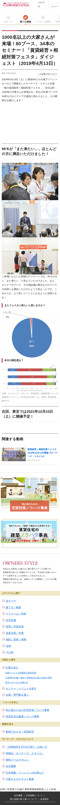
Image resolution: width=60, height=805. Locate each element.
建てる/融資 (25, 21)
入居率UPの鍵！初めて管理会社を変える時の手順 (28, 678)
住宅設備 (11, 620)
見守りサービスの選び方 (16, 682)
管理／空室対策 (15, 626)
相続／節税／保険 (16, 639)
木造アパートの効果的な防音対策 (20, 673)
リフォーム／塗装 (16, 613)
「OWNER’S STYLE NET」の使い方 (26, 747)
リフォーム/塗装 (42, 21)
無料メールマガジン (17, 759)
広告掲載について (34, 795)
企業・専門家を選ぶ (17, 695)
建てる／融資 (13, 607)
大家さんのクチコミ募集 (20, 779)
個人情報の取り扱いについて (23, 799)
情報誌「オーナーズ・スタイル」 (25, 753)
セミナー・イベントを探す (21, 688)
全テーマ (8, 21)
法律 (8, 646)
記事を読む (12, 667)
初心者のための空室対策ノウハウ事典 (27, 710)
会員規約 (44, 799)
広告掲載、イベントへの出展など (25, 772)
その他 (9, 652)
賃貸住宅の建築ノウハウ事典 (22, 716)
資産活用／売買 (15, 633)
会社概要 (11, 766)
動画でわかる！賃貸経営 (20, 731)
